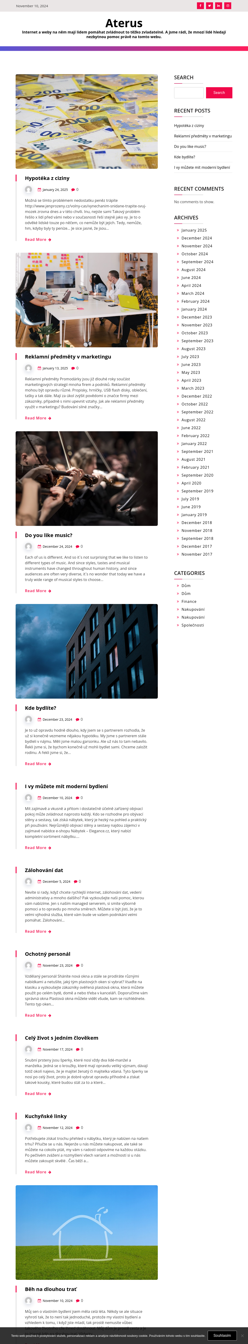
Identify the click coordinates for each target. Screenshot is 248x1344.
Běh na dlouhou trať (50, 1288)
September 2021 (198, 451)
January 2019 (194, 514)
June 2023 (191, 364)
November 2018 (197, 530)
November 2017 (197, 554)
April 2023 (191, 380)
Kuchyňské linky (46, 1115)
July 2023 (190, 356)
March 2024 (193, 293)
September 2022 (198, 412)
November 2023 (197, 325)
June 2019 (191, 506)
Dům (186, 585)
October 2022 (195, 404)
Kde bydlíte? (40, 707)
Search (183, 77)
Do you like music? (48, 534)
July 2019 (190, 498)
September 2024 (198, 261)
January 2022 (194, 443)
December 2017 (197, 546)
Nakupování (193, 609)
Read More (38, 239)
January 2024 (194, 309)
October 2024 (195, 253)
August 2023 (194, 348)
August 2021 (194, 459)
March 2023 (193, 388)
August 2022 (194, 419)
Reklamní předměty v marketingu (68, 356)
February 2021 (196, 467)
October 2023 (195, 332)
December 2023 (197, 317)
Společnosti (193, 625)
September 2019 (198, 491)
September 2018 (198, 538)
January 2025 (194, 230)
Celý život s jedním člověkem (61, 1037)
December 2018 (197, 522)
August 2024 (194, 269)
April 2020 (191, 483)
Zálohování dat (44, 869)
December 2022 (197, 396)
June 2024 (191, 277)
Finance (189, 601)
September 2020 (198, 475)
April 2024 (191, 285)
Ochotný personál (47, 953)
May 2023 (191, 372)
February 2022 (196, 435)
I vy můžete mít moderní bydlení (66, 786)
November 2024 (197, 246)
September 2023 (198, 340)
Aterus (124, 22)
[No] (242, 1335)
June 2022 (191, 427)
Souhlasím (222, 1335)
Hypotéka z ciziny (47, 177)
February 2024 (196, 301)
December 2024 (197, 238)
